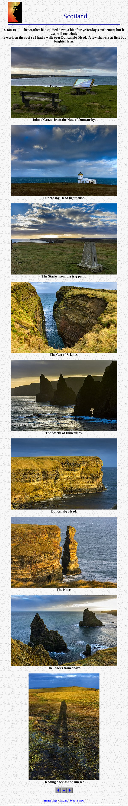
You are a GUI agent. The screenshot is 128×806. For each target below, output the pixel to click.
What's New (77, 800)
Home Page (50, 800)
